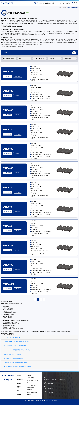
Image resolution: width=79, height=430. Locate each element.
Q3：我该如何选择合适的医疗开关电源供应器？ (15, 371)
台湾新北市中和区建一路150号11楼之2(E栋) (54, 404)
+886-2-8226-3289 (48, 413)
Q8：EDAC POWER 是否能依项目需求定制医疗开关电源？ (17, 392)
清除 (73, 52)
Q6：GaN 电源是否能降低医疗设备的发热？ (14, 383)
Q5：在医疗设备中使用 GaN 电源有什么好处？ (15, 379)
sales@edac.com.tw (48, 409)
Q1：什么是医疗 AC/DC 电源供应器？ (12, 362)
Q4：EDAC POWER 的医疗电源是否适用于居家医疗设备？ (17, 375)
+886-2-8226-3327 (48, 418)
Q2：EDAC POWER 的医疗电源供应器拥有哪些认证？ (16, 367)
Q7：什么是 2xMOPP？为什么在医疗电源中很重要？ (16, 388)
